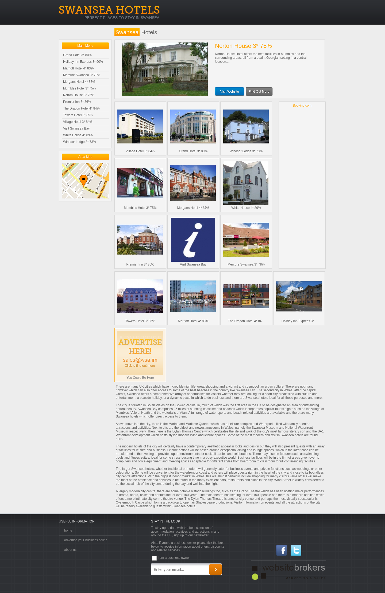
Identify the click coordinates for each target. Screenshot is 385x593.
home (68, 530)
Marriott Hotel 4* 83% (78, 68)
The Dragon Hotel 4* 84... (246, 321)
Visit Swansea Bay (76, 128)
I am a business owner (174, 558)
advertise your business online (85, 540)
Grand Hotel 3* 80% (77, 55)
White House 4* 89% (78, 135)
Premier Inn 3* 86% (77, 102)
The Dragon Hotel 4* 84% (81, 108)
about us (70, 550)
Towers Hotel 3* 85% (78, 115)
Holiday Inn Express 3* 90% (83, 62)
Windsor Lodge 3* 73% (79, 142)
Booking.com (302, 105)
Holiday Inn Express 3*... (299, 321)
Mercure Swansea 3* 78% (81, 75)
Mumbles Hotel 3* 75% (79, 88)
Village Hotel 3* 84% (77, 122)
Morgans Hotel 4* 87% (79, 82)
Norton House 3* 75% (78, 95)
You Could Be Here (140, 378)
